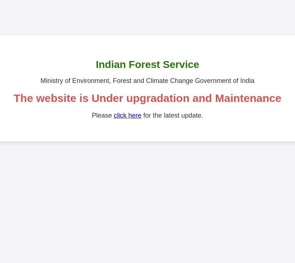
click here (127, 115)
